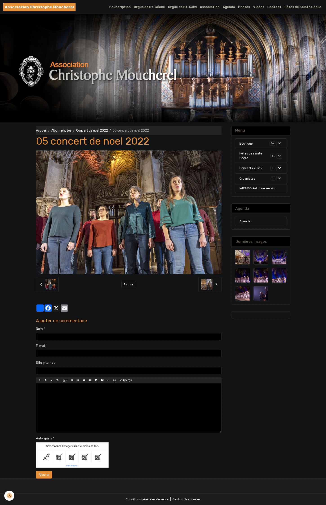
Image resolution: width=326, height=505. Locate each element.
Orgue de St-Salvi (182, 7)
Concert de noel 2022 (92, 130)
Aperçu (125, 380)
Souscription (120, 7)
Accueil (41, 130)
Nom (39, 329)
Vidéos (258, 7)
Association (209, 7)
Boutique (246, 144)
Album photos (61, 130)
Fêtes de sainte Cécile (250, 156)
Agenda (229, 7)
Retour (129, 284)
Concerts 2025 (250, 169)
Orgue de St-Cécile (149, 7)
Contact (274, 7)
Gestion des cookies (186, 499)
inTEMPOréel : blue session (258, 189)
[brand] (39, 7)
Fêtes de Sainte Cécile (302, 7)
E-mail (40, 346)
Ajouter (44, 475)
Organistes (247, 179)
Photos (244, 7)
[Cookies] (9, 496)
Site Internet (45, 363)
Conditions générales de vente (147, 499)
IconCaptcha (71, 466)
